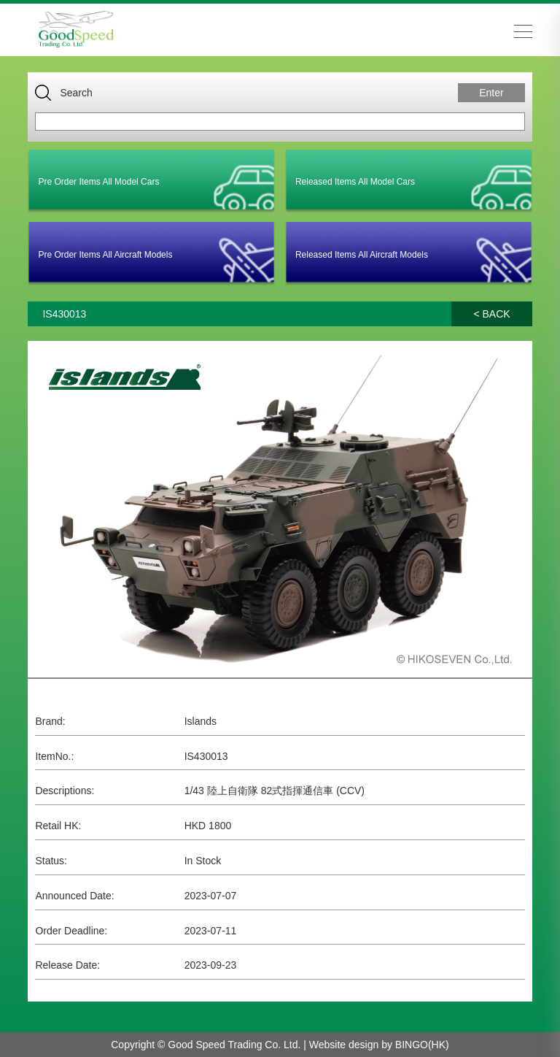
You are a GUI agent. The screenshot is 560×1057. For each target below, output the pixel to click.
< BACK (491, 314)
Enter (491, 93)
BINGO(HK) (422, 1044)
